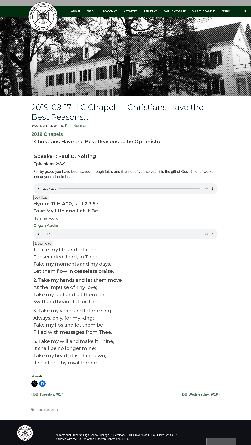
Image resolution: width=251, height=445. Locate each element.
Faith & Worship (175, 11)
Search (226, 11)
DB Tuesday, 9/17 (48, 394)
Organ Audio (45, 225)
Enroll (91, 11)
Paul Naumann (77, 126)
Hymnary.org (46, 218)
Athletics (150, 11)
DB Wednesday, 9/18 (200, 394)
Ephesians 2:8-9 (47, 409)
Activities (130, 11)
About (75, 11)
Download (41, 197)
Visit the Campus (203, 11)
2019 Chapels (47, 134)
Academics (110, 11)
